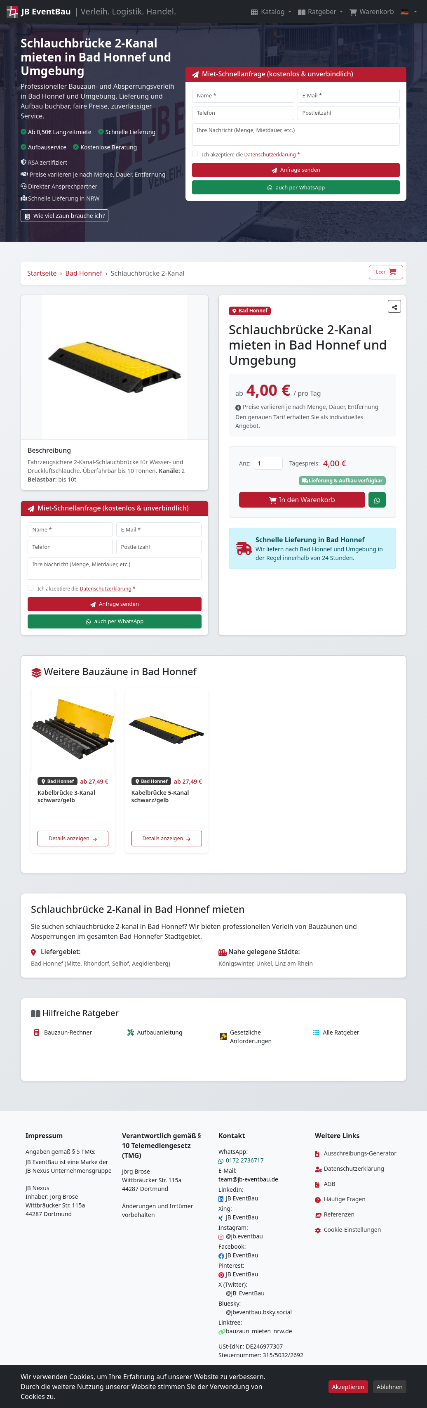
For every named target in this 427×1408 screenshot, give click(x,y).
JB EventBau (238, 1198)
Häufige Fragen (340, 1199)
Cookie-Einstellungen (348, 1229)
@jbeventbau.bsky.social (255, 1312)
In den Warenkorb (302, 499)
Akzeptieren (348, 1387)
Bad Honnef (84, 273)
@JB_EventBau (241, 1293)
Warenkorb (372, 11)
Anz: (245, 463)
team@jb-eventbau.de (248, 1179)
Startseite (42, 273)
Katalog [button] (268, 11)
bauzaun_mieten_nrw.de (255, 1331)
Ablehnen (390, 1387)
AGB (325, 1184)
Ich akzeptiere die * (251, 154)
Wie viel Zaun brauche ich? (64, 216)
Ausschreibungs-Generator (355, 1153)
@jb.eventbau (240, 1236)
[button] (408, 11)
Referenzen (334, 1214)
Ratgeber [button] (318, 11)
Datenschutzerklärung (270, 154)
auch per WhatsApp (296, 187)
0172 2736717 (241, 1160)
